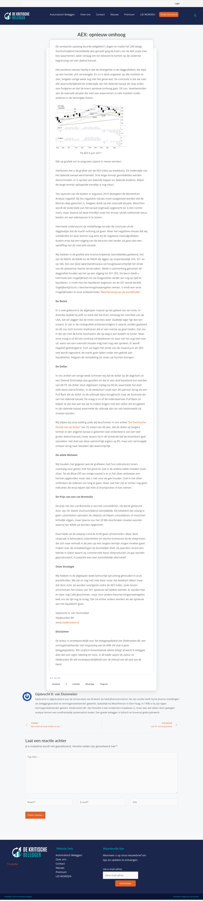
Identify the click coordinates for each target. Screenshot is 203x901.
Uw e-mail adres (112, 870)
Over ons (85, 14)
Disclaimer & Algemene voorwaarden (186, 898)
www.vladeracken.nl (67, 622)
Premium (129, 14)
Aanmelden (125, 884)
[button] (56, 684)
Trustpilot (12, 865)
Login (177, 3)
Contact (100, 14)
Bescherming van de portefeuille (120, 292)
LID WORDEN (147, 14)
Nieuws (114, 14)
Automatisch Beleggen (62, 14)
